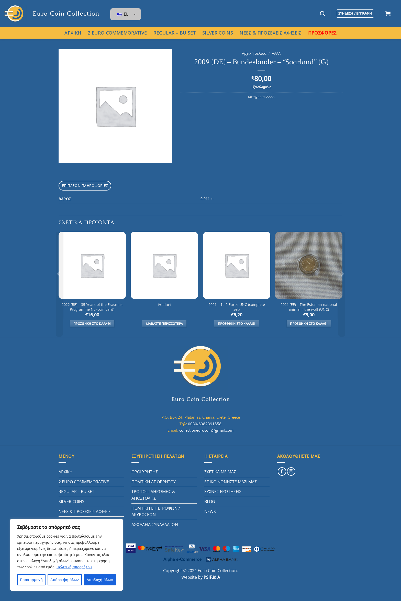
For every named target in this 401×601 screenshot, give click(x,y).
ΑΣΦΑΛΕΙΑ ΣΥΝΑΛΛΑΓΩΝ (154, 523)
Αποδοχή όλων (100, 579)
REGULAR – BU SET (174, 33)
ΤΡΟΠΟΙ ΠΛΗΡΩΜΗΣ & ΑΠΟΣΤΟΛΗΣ (153, 494)
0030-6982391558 (204, 422)
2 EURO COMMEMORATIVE (117, 33)
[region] (66, 555)
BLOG (209, 500)
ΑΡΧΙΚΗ (72, 33)
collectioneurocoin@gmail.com (206, 429)
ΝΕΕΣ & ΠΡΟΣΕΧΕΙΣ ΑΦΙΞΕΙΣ (270, 33)
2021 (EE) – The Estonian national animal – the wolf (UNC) (309, 306)
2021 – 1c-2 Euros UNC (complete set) (236, 306)
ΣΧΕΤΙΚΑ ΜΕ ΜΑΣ (220, 471)
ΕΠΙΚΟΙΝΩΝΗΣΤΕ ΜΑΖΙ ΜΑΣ (230, 481)
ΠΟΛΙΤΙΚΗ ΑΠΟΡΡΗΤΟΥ (153, 481)
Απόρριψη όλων (64, 579)
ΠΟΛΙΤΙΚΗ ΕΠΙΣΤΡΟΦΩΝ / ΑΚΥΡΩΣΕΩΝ (155, 510)
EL (122, 14)
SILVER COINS (217, 33)
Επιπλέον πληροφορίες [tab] (83, 185)
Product (164, 304)
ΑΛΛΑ (276, 53)
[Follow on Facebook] (282, 470)
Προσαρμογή (31, 579)
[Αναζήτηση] (322, 13)
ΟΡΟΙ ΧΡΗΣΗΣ (144, 471)
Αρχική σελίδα (254, 53)
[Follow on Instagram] (291, 470)
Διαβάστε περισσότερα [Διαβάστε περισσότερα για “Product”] (164, 323)
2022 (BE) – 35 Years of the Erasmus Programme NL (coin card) (92, 306)
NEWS (210, 510)
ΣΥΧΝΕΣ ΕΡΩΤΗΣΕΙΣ (222, 491)
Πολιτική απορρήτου (74, 566)
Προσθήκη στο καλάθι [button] (92, 323)
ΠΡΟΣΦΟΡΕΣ (322, 33)
